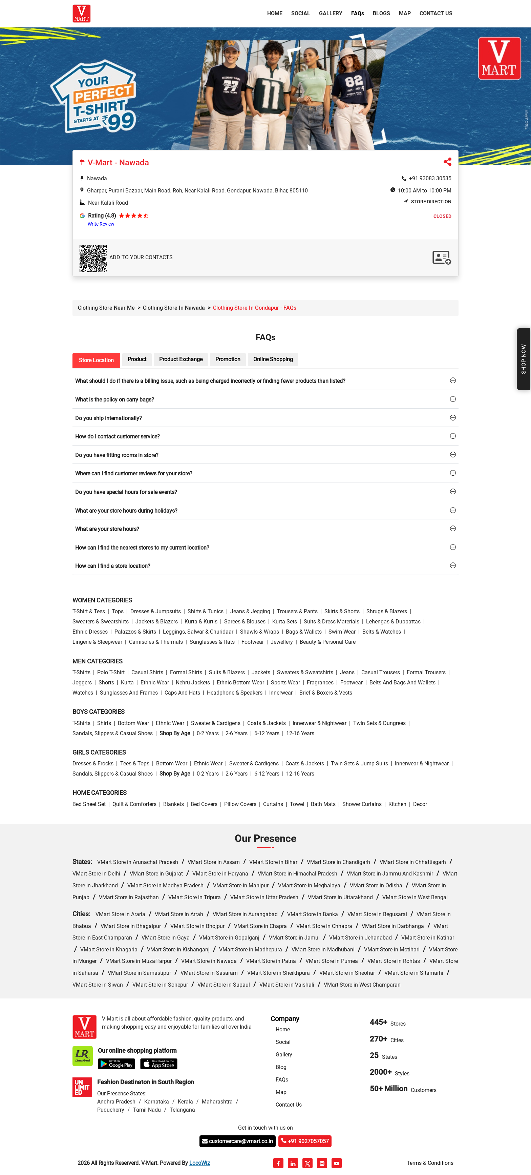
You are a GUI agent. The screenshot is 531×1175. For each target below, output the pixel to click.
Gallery (330, 13)
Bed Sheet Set (89, 804)
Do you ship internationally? (108, 418)
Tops (118, 611)
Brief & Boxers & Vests (325, 692)
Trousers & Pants (297, 611)
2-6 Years (237, 733)
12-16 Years (300, 733)
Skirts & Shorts (342, 611)
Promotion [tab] (227, 359)
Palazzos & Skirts (135, 631)
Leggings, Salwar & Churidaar (198, 631)
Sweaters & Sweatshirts (100, 621)
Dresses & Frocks (92, 763)
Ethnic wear (155, 682)
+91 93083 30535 (430, 178)
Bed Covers (204, 804)
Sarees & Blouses (245, 621)
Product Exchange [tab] (181, 359)
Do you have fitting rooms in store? (116, 455)
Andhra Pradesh (116, 1101)
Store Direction (427, 201)
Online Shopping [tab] (273, 359)
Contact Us (436, 13)
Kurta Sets (284, 621)
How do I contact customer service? (117, 436)
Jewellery (282, 642)
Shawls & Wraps (259, 631)
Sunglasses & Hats (212, 642)
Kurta (127, 682)
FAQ (357, 13)
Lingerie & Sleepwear (97, 642)
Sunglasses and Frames (129, 692)
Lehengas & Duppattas (393, 621)
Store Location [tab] (96, 360)
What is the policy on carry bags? (114, 399)
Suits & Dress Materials (331, 621)
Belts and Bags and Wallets (402, 682)
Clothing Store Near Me (106, 308)
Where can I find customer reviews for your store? (133, 473)
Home (276, 13)
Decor (420, 804)
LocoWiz (199, 1163)
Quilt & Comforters (134, 804)
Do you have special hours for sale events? (126, 492)
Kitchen (397, 804)
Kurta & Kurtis (201, 621)
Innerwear (281, 692)
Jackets (261, 672)
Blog (281, 1067)
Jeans (347, 672)
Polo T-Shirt (111, 672)
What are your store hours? (107, 529)
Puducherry (110, 1110)
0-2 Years (208, 733)
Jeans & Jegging (250, 611)
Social (300, 13)
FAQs (282, 1079)
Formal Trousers (426, 672)
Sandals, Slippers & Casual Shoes (112, 733)
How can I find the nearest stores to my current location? (142, 547)
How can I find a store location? (112, 566)
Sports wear (285, 682)
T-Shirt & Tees (88, 611)
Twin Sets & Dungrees (379, 723)
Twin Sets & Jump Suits (359, 763)
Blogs (381, 13)
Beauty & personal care (328, 642)
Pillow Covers (240, 804)
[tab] (265, 380)
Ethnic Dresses (90, 631)
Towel (297, 804)
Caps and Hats (182, 692)
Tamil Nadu (147, 1110)
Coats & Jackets (266, 723)
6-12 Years (266, 733)
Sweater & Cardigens (215, 723)
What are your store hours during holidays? (126, 511)
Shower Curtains (362, 804)
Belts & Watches (381, 631)
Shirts (104, 723)
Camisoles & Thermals (156, 642)
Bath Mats (323, 804)
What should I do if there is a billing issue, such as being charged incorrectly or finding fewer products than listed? (210, 381)
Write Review (101, 224)
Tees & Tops (134, 763)
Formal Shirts (186, 672)
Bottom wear (133, 723)
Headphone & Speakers (234, 692)
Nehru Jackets (193, 682)
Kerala (185, 1101)
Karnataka (156, 1101)
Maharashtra (217, 1101)
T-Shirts (81, 672)
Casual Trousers (380, 672)
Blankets (173, 804)
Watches (82, 692)
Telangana (182, 1110)
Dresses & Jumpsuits (155, 611)
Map (405, 13)
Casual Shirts (147, 672)
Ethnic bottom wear (240, 682)
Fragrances (320, 682)
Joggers (82, 682)
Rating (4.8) (102, 215)
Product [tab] (137, 359)
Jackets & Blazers (156, 621)
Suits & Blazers (227, 672)
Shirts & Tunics (206, 611)
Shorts (106, 682)
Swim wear (342, 631)
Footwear (252, 642)
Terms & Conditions (430, 1163)
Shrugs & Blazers (386, 611)
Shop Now (523, 359)
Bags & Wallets (304, 631)
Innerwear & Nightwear (319, 723)
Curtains (273, 804)
